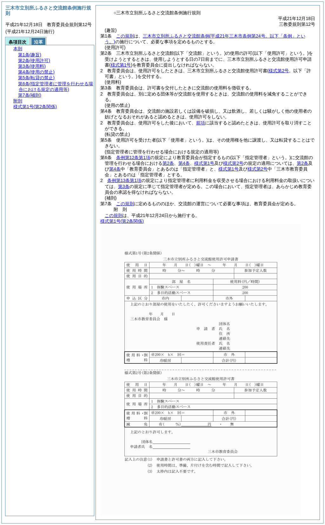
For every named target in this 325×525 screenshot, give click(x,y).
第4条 (184, 163)
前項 (200, 122)
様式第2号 (233, 163)
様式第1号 (204, 163)
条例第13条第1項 (124, 180)
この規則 (125, 35)
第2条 (168, 163)
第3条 (123, 186)
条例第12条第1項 (133, 157)
